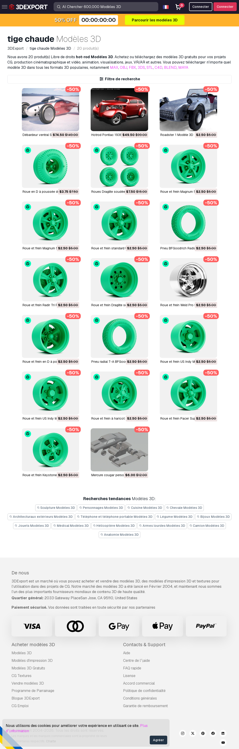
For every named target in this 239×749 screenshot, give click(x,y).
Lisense (129, 675)
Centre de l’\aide (136, 660)
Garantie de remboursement (145, 705)
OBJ (123, 67)
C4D (158, 67)
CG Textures (22, 675)
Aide (126, 653)
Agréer (158, 740)
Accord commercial (139, 683)
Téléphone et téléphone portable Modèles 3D (115, 517)
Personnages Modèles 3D (101, 508)
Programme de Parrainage (33, 690)
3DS (141, 67)
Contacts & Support (144, 645)
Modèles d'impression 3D (32, 660)
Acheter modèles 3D (33, 645)
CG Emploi (20, 705)
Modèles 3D (22, 653)
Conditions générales (140, 698)
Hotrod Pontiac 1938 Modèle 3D (115, 135)
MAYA (183, 67)
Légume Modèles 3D (175, 517)
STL (150, 67)
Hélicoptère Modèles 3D (114, 526)
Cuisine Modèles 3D (144, 508)
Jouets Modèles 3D (32, 526)
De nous (20, 573)
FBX (132, 67)
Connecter (225, 7)
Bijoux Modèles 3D (213, 517)
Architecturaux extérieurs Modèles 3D (41, 517)
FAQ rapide (132, 668)
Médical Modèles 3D (71, 526)
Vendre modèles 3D (28, 683)
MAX (114, 67)
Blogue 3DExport (26, 698)
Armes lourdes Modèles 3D (162, 526)
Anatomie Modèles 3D (119, 535)
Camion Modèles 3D (207, 526)
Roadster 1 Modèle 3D (176, 135)
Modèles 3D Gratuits (28, 668)
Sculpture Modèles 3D (56, 508)
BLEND (170, 67)
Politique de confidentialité (144, 690)
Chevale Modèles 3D (184, 508)
